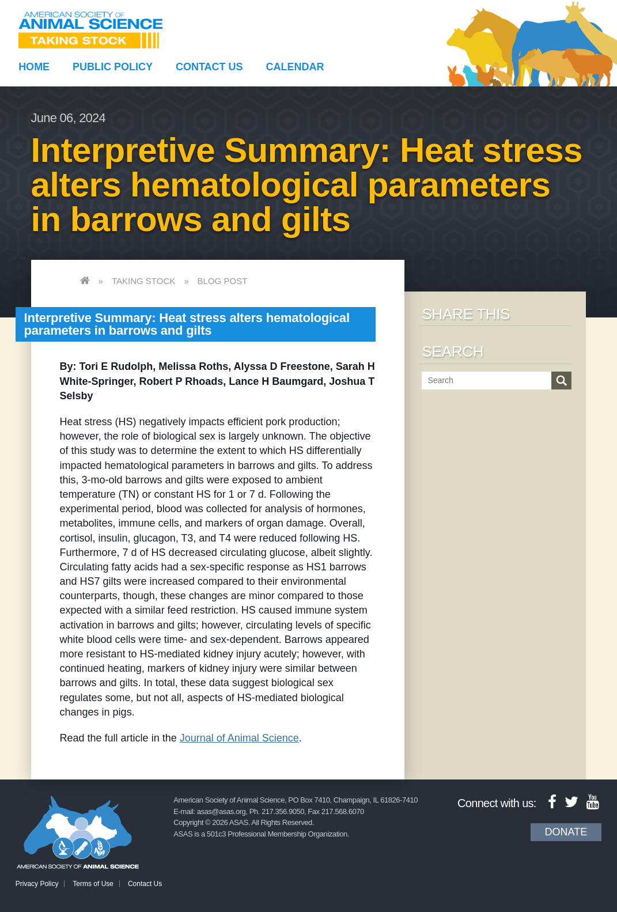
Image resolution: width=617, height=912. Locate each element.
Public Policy (113, 67)
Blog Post (223, 281)
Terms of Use (93, 884)
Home (34, 67)
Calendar (295, 67)
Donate (566, 832)
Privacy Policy (37, 884)
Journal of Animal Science (239, 738)
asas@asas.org (221, 811)
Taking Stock (143, 281)
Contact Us (209, 67)
